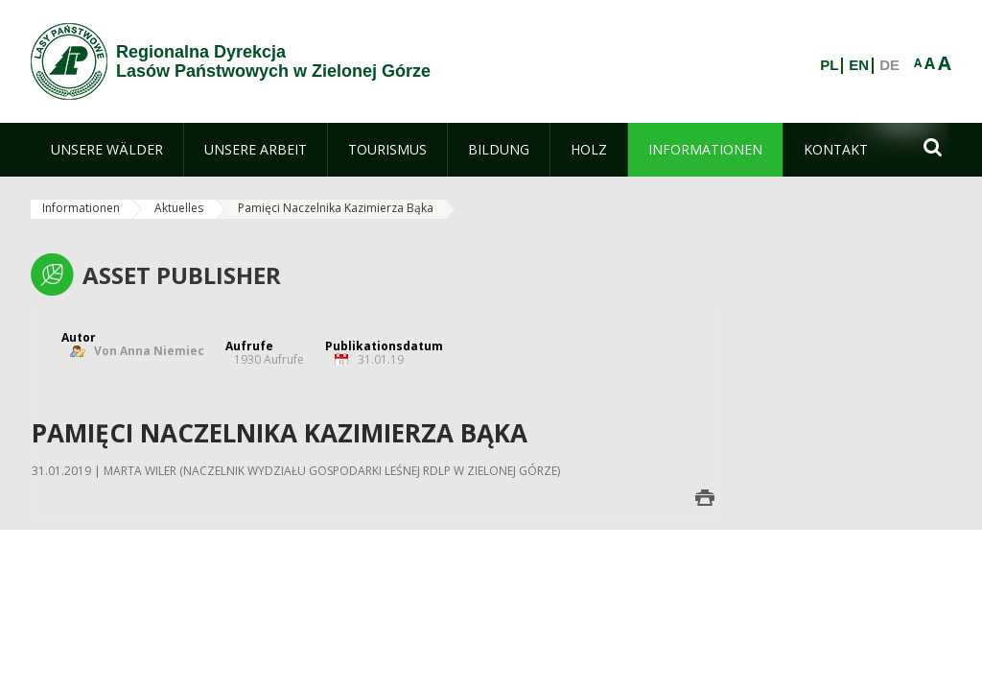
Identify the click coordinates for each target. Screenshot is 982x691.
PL (829, 65)
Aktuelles (178, 208)
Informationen (81, 208)
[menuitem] (107, 150)
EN (859, 65)
